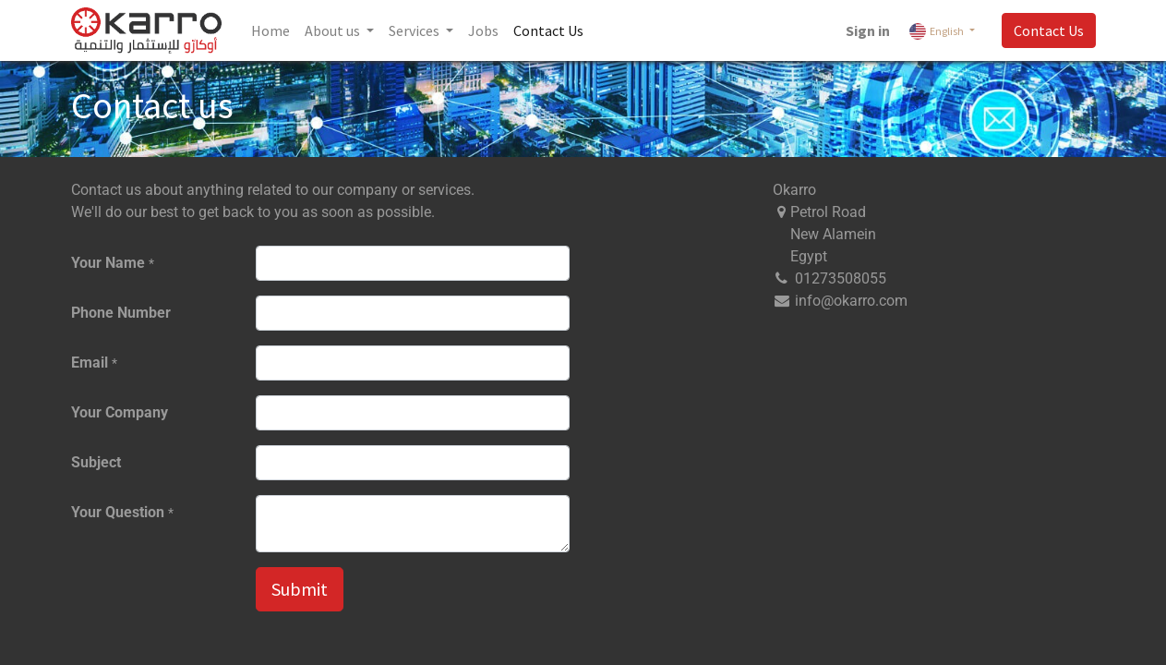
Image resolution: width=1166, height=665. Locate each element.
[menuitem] (270, 30)
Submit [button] (299, 588)
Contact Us (1049, 30)
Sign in (868, 30)
